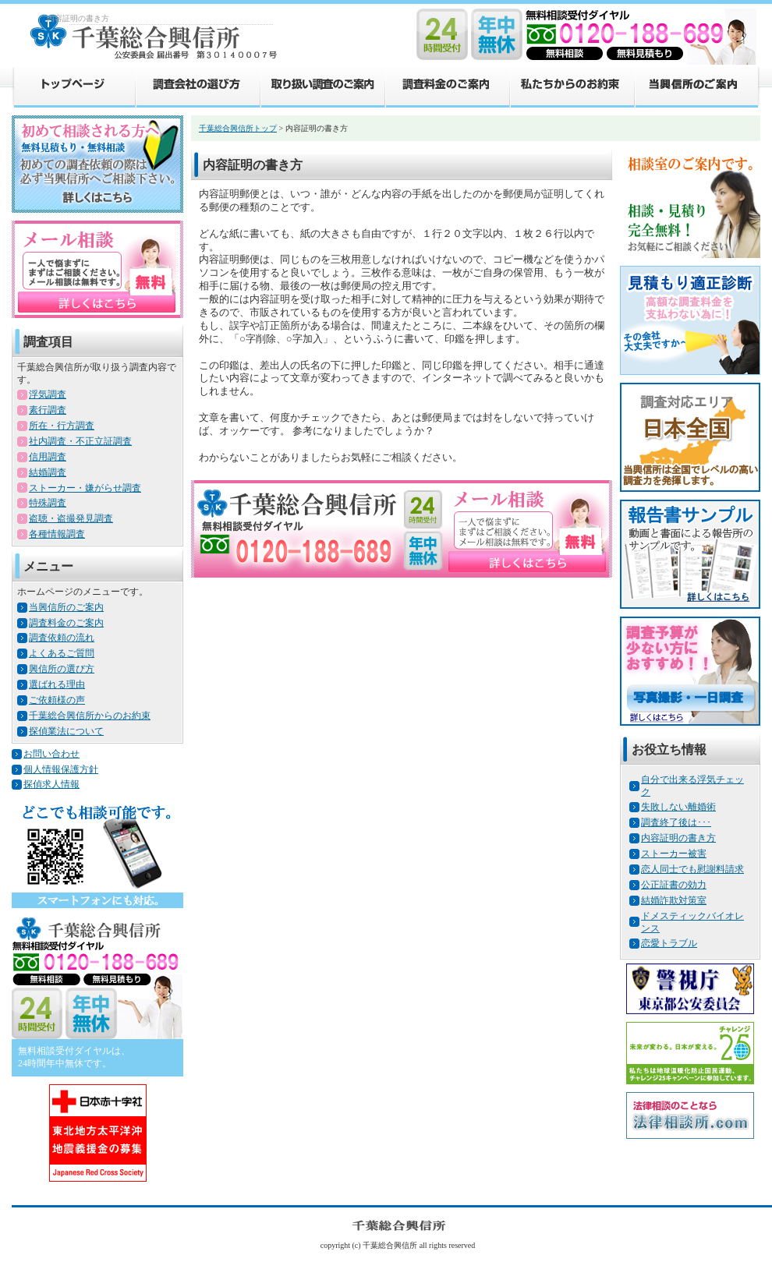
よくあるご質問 (61, 653)
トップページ (73, 86)
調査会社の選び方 (197, 86)
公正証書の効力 (673, 884)
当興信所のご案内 (697, 86)
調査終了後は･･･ (676, 822)
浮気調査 (47, 394)
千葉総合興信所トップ (238, 128)
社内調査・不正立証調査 (80, 441)
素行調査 (47, 410)
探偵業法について (66, 731)
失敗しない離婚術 (678, 806)
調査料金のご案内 (446, 86)
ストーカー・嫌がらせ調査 (85, 488)
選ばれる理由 (57, 684)
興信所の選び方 (61, 668)
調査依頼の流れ (61, 637)
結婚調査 (47, 472)
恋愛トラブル (669, 943)
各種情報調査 (57, 533)
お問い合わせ (51, 753)
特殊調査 (47, 502)
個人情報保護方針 (60, 769)
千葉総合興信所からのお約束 (90, 715)
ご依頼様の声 (57, 700)
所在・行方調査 (61, 425)
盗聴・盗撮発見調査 (71, 518)
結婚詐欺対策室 (673, 900)
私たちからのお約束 (571, 86)
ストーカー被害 (673, 853)
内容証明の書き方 (678, 837)
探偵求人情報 (51, 784)
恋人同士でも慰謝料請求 (692, 869)
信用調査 (47, 456)
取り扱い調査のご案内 (322, 86)
